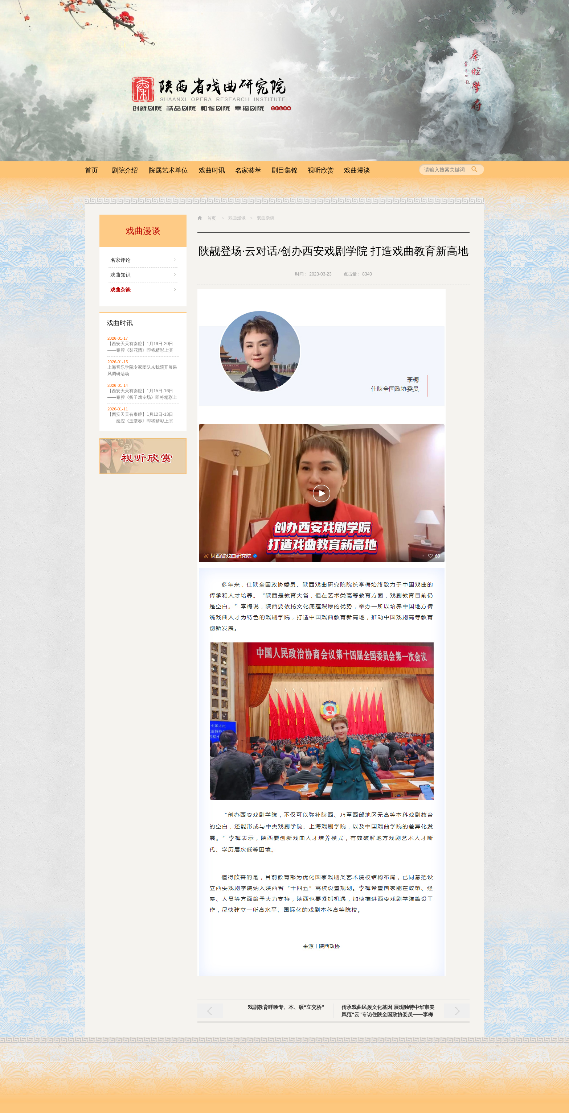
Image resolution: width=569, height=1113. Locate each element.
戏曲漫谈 (357, 170)
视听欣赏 (321, 170)
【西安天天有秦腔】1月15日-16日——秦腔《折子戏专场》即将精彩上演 (142, 394)
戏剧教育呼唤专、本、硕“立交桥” (286, 1007)
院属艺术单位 (168, 170)
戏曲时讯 (212, 170)
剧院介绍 (125, 170)
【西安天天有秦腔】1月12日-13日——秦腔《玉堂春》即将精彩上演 (140, 417)
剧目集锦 (284, 170)
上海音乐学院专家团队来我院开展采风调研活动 (142, 370)
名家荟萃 (248, 170)
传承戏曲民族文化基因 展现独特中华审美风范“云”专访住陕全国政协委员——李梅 (387, 1010)
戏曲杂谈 (120, 290)
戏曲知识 (120, 275)
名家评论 (120, 260)
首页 (91, 170)
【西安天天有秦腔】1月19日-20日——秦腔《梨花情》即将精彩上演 (140, 347)
